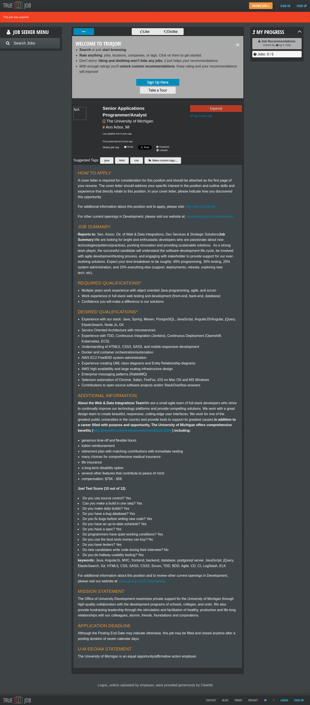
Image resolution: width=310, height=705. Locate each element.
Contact (211, 700)
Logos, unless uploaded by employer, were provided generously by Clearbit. (156, 685)
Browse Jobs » (260, 6)
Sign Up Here (157, 82)
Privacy (253, 700)
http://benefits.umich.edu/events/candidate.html (132, 430)
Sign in (285, 6)
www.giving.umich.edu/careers (209, 216)
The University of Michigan (130, 121)
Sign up (302, 6)
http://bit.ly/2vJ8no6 (200, 206)
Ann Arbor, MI (118, 127)
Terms (238, 700)
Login (284, 700)
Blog (225, 700)
